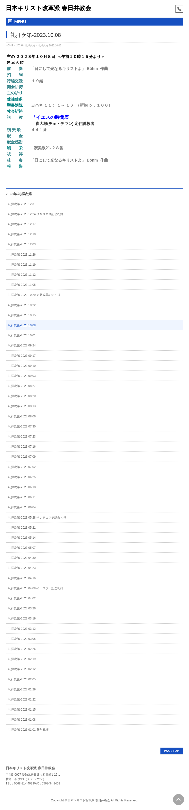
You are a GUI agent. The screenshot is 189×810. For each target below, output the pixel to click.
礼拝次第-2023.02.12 (22, 669)
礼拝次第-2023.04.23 (22, 568)
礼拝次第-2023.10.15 (22, 315)
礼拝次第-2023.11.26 (22, 254)
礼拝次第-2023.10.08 (22, 325)
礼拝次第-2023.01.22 (22, 699)
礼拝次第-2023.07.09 (22, 456)
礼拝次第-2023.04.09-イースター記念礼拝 (35, 588)
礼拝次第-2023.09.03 (22, 376)
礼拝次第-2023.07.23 (22, 436)
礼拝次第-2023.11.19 (22, 264)
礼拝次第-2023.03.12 (22, 629)
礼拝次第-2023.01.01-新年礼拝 (28, 729)
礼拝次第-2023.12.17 (22, 224)
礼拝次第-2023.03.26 (22, 608)
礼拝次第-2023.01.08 (22, 719)
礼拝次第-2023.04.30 (22, 558)
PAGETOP (171, 750)
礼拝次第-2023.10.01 (22, 335)
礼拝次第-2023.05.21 (22, 527)
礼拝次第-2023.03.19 (22, 618)
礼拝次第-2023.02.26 (22, 649)
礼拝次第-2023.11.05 (22, 285)
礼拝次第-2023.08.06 (22, 416)
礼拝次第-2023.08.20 (22, 396)
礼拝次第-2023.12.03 (22, 244)
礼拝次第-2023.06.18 (22, 487)
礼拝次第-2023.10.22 (22, 305)
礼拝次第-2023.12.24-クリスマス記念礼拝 (35, 214)
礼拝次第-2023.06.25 (22, 477)
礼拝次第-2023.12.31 (22, 204)
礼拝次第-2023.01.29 (22, 689)
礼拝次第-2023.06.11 (22, 497)
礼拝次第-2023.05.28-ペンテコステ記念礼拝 (37, 517)
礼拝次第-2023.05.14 (22, 537)
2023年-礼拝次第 (19, 194)
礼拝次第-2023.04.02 (22, 598)
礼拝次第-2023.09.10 (22, 366)
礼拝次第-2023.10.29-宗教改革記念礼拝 (34, 295)
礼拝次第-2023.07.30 (22, 426)
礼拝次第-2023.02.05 (22, 679)
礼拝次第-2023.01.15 (22, 709)
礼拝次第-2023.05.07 (22, 547)
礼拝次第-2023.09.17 (22, 355)
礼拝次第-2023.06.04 (22, 507)
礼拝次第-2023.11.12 (22, 274)
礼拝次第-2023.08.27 (22, 386)
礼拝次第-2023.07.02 (22, 467)
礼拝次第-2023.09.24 (22, 345)
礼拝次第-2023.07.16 (22, 446)
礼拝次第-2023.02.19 (22, 659)
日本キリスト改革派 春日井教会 (48, 8)
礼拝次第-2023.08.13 (22, 406)
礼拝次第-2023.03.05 (22, 639)
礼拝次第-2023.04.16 (22, 578)
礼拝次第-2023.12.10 (22, 234)
